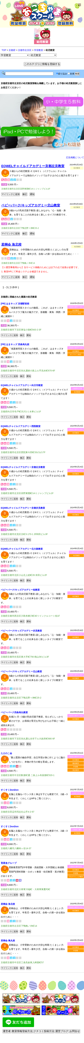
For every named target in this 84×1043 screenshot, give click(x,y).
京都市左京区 (24, 50)
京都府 (12, 50)
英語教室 (75, 770)
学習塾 (75, 767)
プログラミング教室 (75, 877)
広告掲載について (75, 157)
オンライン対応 (75, 314)
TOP (4, 50)
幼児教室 (75, 310)
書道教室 (75, 763)
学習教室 (38, 50)
